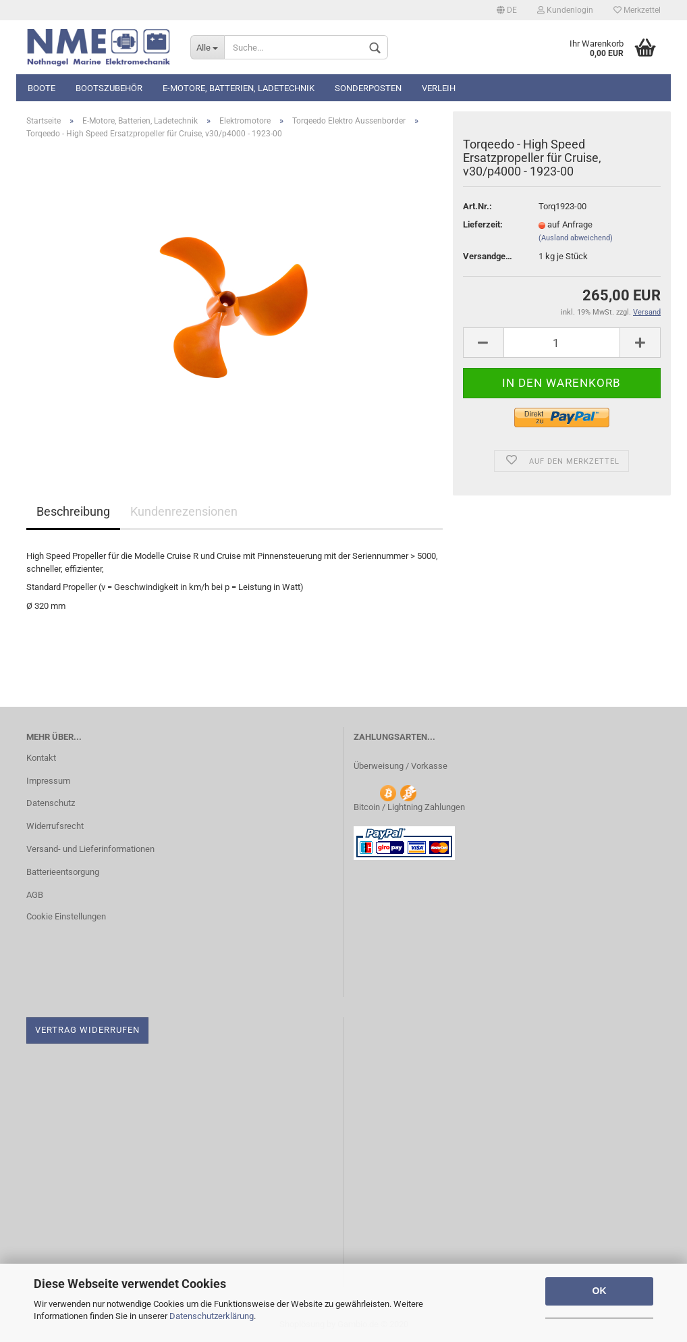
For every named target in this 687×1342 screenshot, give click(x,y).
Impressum (48, 781)
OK (600, 1290)
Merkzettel (637, 10)
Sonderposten (368, 88)
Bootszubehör (109, 88)
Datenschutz (50, 803)
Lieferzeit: (483, 224)
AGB (34, 895)
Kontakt (41, 758)
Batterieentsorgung (62, 872)
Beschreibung (73, 511)
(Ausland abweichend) (576, 238)
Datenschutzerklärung (211, 1316)
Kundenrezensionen (184, 511)
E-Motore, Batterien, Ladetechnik (238, 88)
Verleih (439, 88)
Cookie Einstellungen (66, 916)
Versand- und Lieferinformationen (90, 849)
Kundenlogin (565, 10)
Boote (41, 88)
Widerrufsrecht (55, 826)
